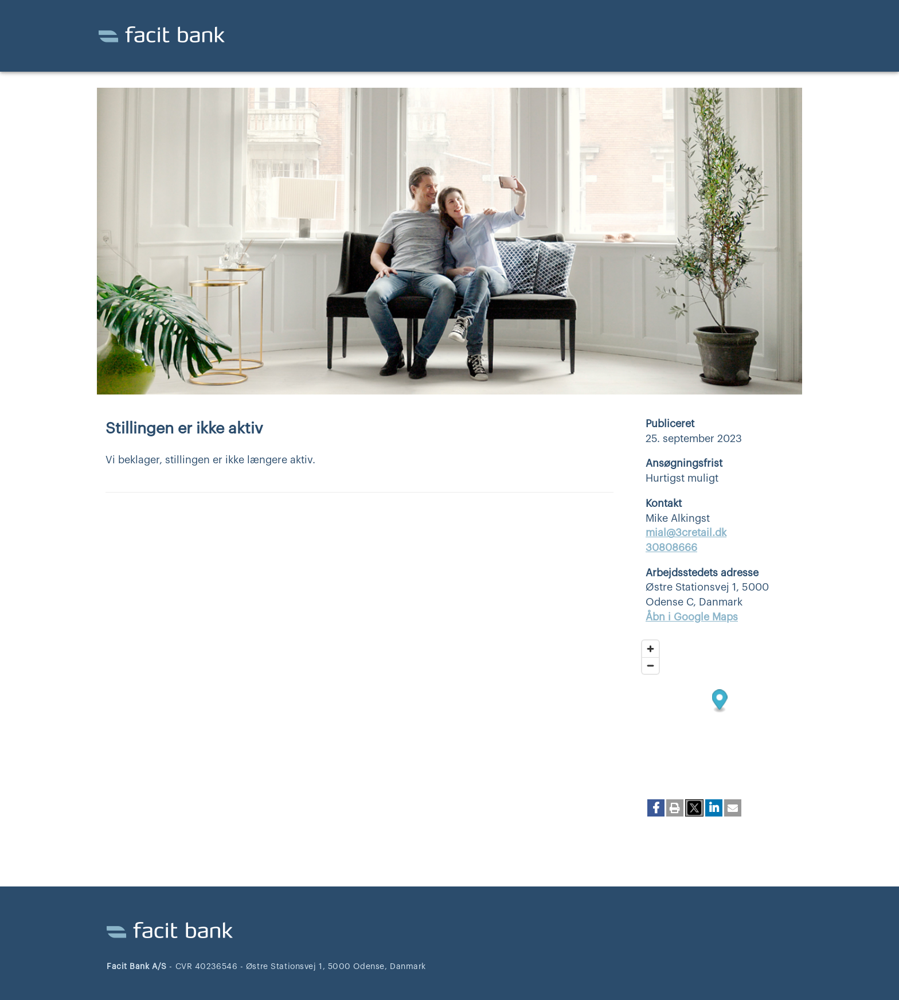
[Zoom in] (650, 648)
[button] (656, 808)
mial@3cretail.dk (686, 533)
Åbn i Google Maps (692, 617)
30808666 (671, 547)
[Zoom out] (650, 665)
